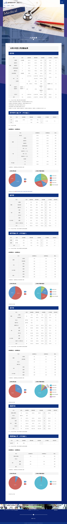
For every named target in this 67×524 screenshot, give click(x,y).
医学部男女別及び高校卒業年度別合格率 (24, 191)
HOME (34, 518)
